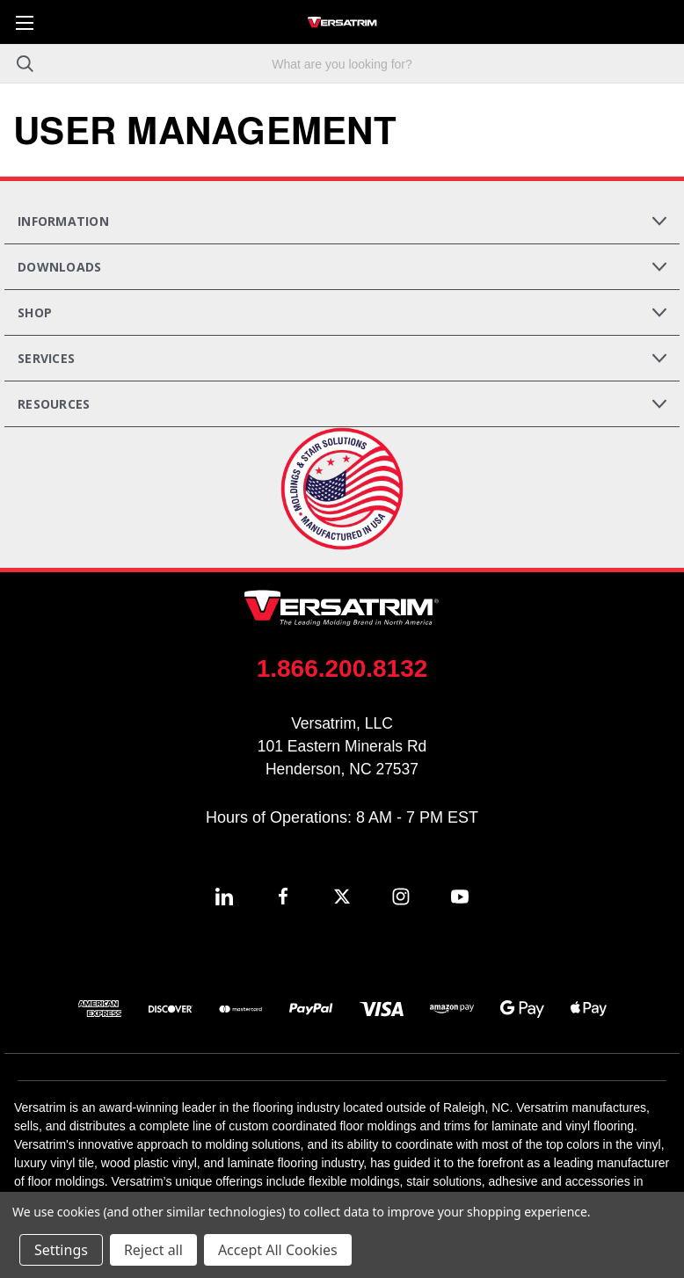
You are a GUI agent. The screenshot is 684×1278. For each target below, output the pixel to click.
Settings (61, 1250)
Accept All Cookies (278, 1250)
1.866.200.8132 (342, 668)
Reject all (153, 1250)
